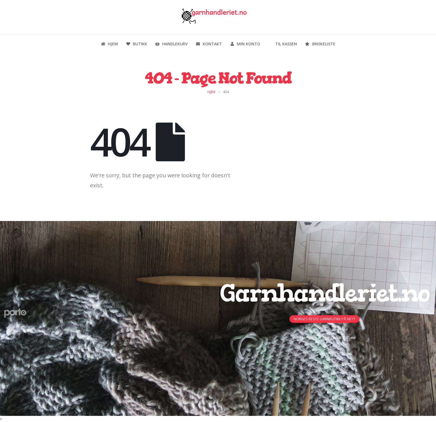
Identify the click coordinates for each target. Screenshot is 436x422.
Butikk (136, 43)
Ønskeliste (320, 43)
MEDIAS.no (346, 337)
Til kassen (282, 43)
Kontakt (208, 43)
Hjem (109, 43)
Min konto (245, 43)
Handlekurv (171, 43)
